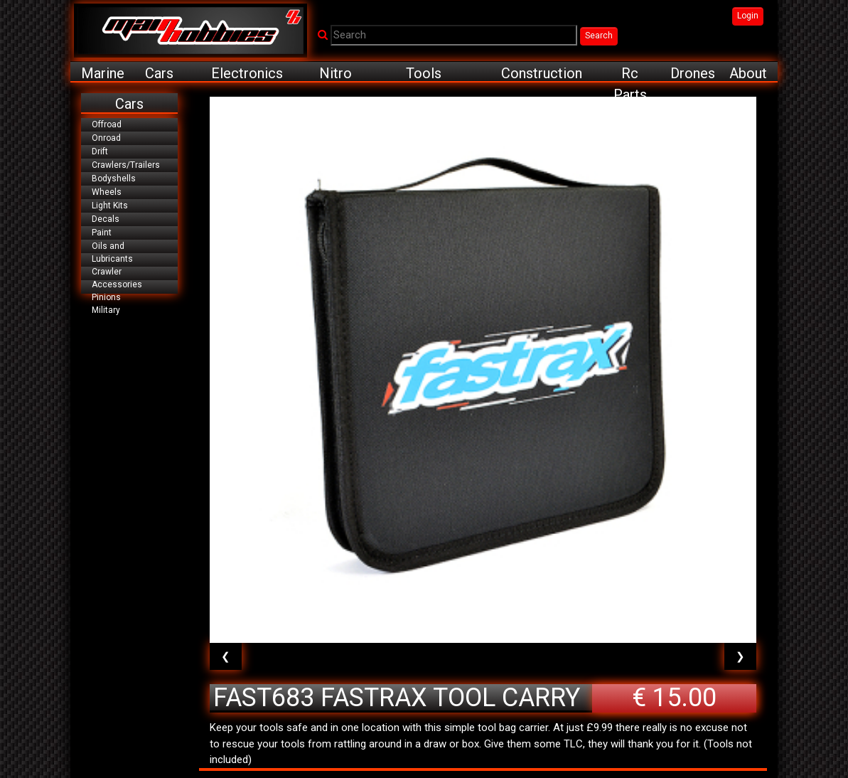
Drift (100, 151)
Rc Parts (630, 73)
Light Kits (110, 206)
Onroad (106, 138)
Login (747, 16)
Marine (102, 73)
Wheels (107, 192)
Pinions (106, 297)
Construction (541, 73)
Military (106, 310)
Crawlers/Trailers (126, 165)
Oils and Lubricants (112, 252)
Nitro (335, 73)
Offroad (107, 124)
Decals (105, 219)
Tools (423, 73)
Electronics (247, 73)
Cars (159, 73)
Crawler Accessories (117, 278)
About (748, 73)
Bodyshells (114, 178)
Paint (102, 233)
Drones (692, 73)
